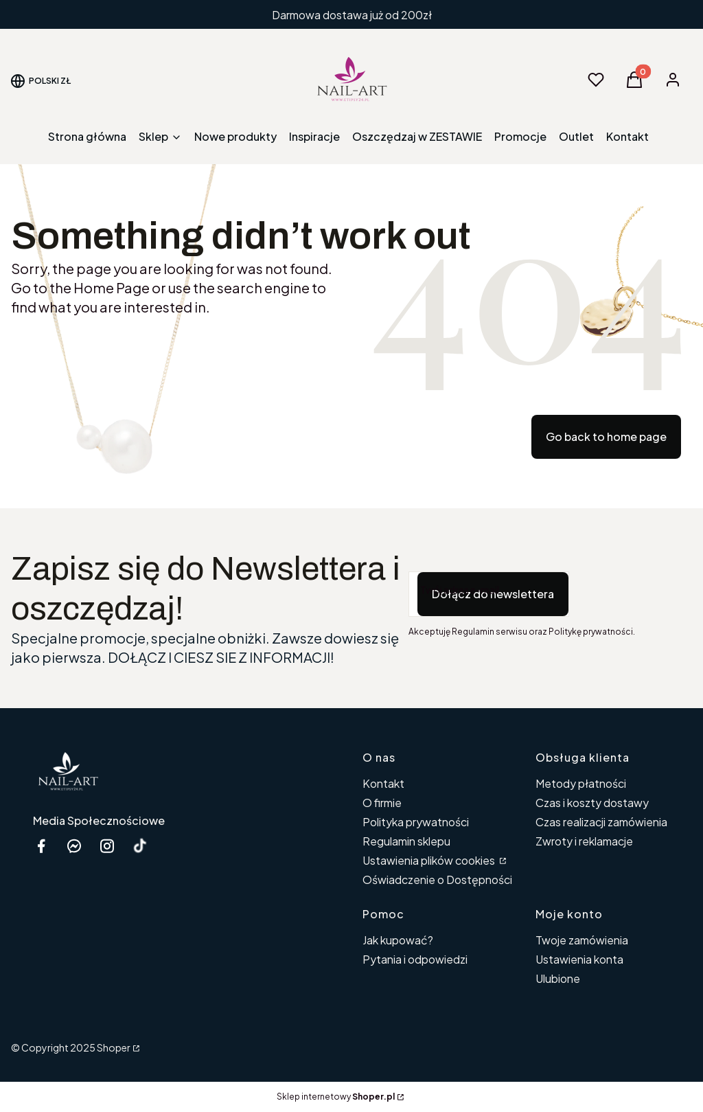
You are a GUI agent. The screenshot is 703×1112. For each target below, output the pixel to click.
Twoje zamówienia (581, 940)
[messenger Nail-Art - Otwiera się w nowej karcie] (74, 845)
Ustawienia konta (579, 959)
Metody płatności (580, 783)
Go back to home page (606, 436)
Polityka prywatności (415, 822)
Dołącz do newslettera (493, 594)
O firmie (382, 802)
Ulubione (557, 978)
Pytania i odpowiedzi (415, 959)
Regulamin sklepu (406, 841)
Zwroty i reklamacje (584, 841)
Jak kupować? (397, 940)
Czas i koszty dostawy (592, 802)
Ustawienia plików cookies (429, 860)
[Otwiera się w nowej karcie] (140, 845)
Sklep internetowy (336, 1096)
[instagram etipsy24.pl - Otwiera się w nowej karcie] (107, 845)
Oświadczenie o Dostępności (437, 879)
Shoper (113, 1047)
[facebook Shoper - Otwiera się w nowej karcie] (41, 845)
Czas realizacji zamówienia (601, 822)
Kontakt (383, 783)
